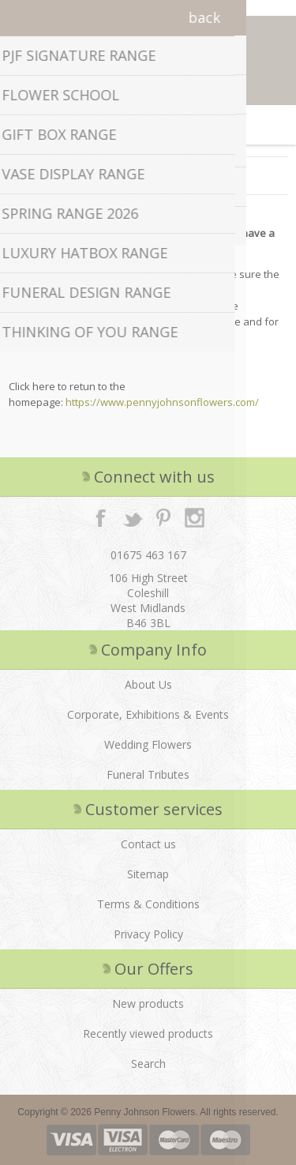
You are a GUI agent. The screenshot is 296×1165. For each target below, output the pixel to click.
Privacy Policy (148, 933)
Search (148, 1063)
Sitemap (148, 873)
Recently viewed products (148, 1033)
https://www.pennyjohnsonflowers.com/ (162, 402)
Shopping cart (168, 125)
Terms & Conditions (148, 903)
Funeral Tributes (148, 774)
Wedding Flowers (148, 744)
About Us (148, 684)
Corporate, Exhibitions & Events (148, 714)
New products (148, 1003)
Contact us (148, 843)
